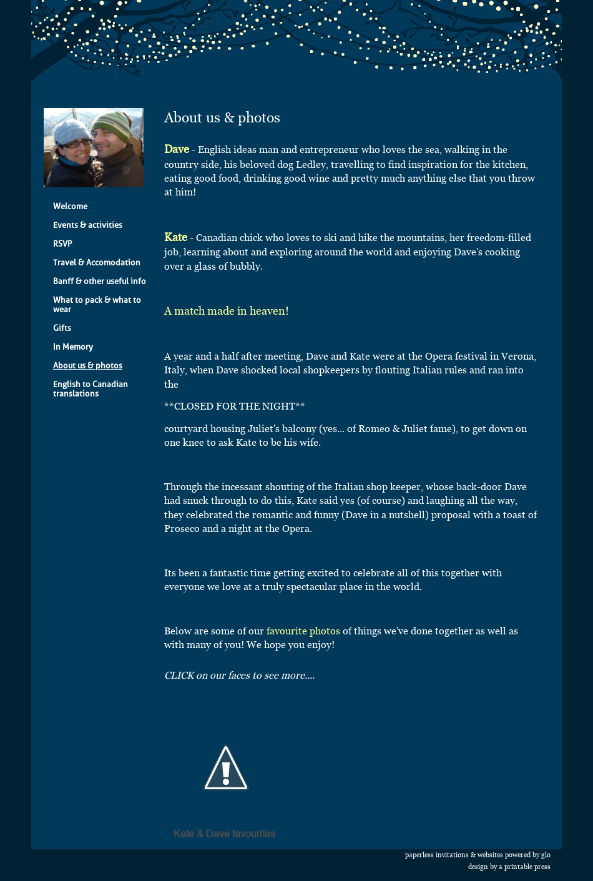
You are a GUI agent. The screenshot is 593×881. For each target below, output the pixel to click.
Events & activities (87, 225)
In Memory (73, 347)
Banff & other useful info (99, 281)
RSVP (62, 244)
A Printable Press (525, 867)
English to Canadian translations (90, 389)
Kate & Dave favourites (224, 834)
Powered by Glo (528, 855)
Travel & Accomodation (96, 262)
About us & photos (87, 365)
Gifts (62, 328)
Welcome (70, 206)
